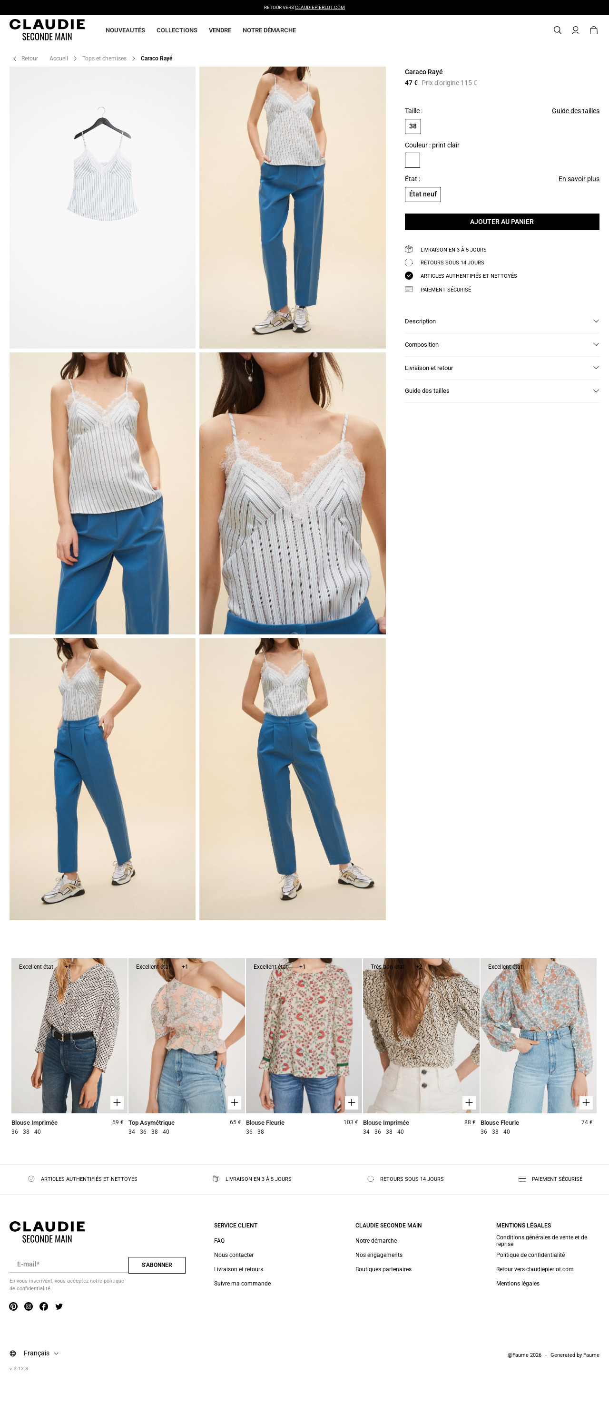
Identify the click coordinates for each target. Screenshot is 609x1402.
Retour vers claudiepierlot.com (535, 1269)
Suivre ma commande (242, 1283)
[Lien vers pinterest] (13, 1307)
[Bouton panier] (593, 30)
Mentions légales (518, 1283)
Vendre (220, 30)
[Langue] (42, 1353)
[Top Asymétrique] (186, 1048)
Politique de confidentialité (530, 1255)
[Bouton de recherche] (557, 30)
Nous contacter (234, 1255)
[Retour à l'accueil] (36, 30)
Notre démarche (269, 30)
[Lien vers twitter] (59, 1307)
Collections (177, 30)
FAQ (219, 1240)
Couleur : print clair (432, 145)
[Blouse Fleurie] (304, 1048)
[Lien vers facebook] (44, 1307)
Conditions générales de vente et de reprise (541, 1240)
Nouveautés (125, 30)
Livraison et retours (238, 1269)
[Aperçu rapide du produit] (117, 1103)
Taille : (413, 111)
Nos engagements (379, 1255)
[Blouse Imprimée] (69, 1048)
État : (412, 179)
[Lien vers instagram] (28, 1307)
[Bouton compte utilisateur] (575, 30)
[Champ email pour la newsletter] (69, 1264)
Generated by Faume (574, 1355)
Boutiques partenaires (383, 1269)
